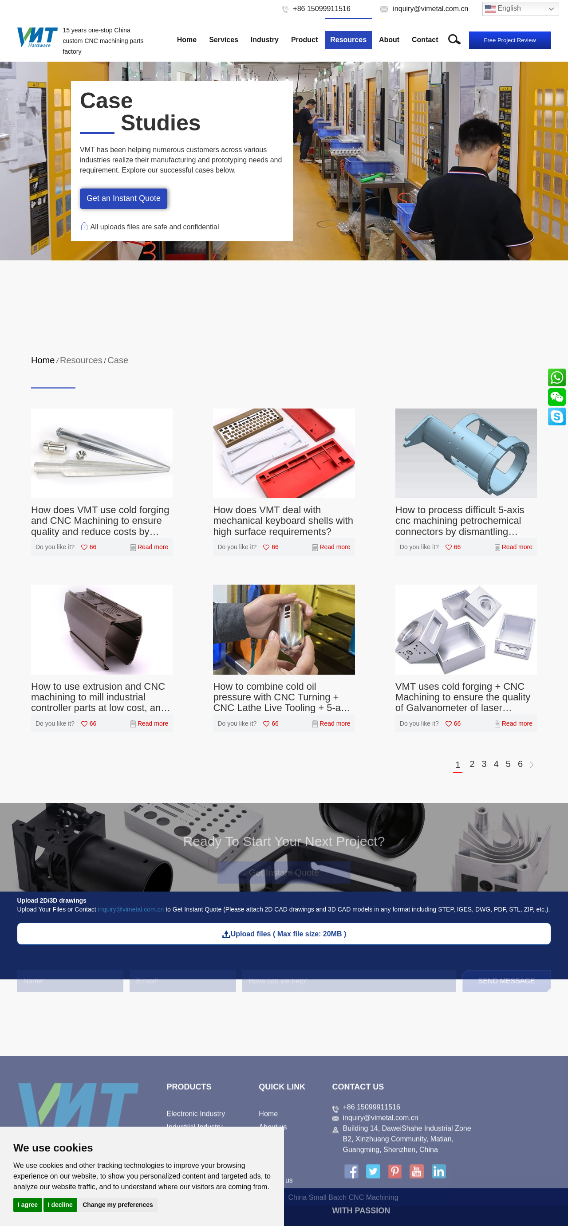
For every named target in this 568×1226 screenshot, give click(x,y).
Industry (265, 39)
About (389, 39)
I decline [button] (60, 1204)
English (503, 9)
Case (117, 360)
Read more (153, 546)
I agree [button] (28, 1204)
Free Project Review (510, 40)
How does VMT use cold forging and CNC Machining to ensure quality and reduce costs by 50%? (100, 521)
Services (223, 39)
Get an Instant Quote (124, 198)
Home (187, 39)
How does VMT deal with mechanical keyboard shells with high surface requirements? (283, 521)
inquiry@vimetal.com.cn (131, 909)
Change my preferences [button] (118, 1204)
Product (304, 39)
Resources (348, 39)
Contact (425, 39)
